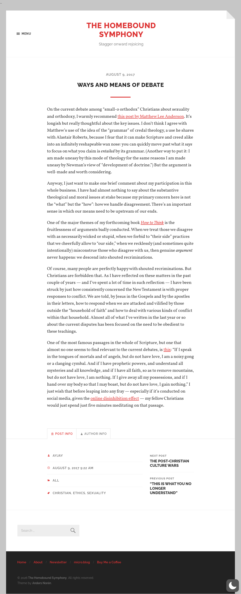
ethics (79, 493)
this (167, 350)
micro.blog (82, 562)
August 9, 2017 (120, 75)
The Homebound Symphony (121, 30)
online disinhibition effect (114, 399)
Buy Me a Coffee (109, 562)
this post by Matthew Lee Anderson (151, 117)
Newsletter (58, 562)
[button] (232, 585)
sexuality (96, 493)
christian (62, 493)
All (56, 480)
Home (21, 562)
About (38, 562)
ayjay (58, 456)
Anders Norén (41, 583)
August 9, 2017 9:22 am (73, 468)
